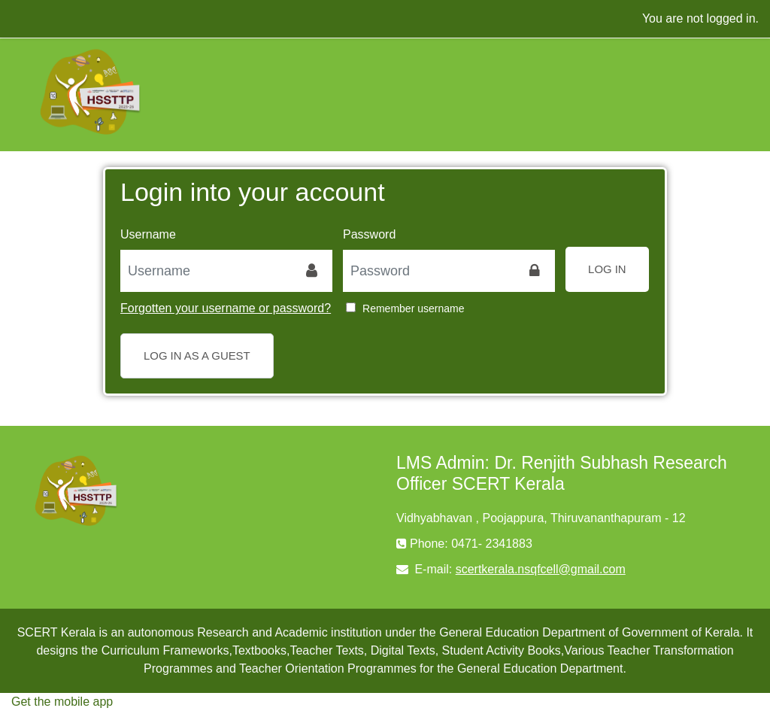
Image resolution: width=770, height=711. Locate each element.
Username (148, 234)
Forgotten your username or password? (225, 308)
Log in (607, 269)
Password (369, 234)
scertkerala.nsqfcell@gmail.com (541, 569)
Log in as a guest (197, 355)
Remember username (413, 308)
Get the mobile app (62, 701)
